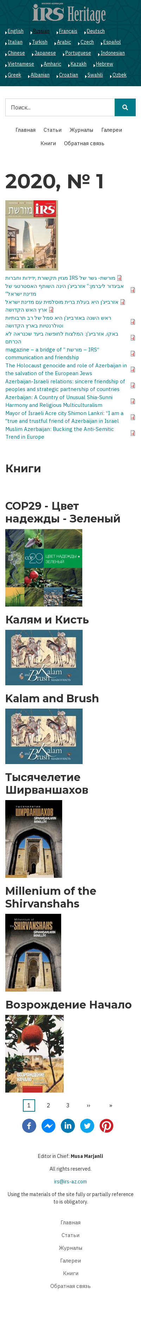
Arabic (64, 42)
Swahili (95, 75)
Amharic (52, 64)
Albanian (40, 75)
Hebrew (104, 64)
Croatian (68, 75)
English (16, 31)
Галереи (111, 129)
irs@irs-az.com (70, 1181)
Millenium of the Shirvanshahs (50, 897)
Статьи (53, 129)
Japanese (45, 53)
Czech (87, 42)
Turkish (39, 42)
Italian (15, 42)
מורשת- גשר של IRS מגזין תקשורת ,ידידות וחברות (60, 277)
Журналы (81, 129)
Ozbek (120, 75)
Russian (41, 31)
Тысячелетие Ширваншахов (46, 784)
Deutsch (96, 31)
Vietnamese (21, 64)
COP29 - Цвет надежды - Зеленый (63, 512)
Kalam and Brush (52, 698)
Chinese (16, 53)
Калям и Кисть (47, 620)
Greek (14, 75)
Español (112, 42)
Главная (25, 129)
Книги (48, 143)
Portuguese (78, 53)
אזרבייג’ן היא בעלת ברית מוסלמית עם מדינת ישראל (61, 301)
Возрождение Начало (68, 1005)
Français (68, 31)
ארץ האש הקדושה (26, 309)
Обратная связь (84, 143)
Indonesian (113, 53)
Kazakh (78, 64)
